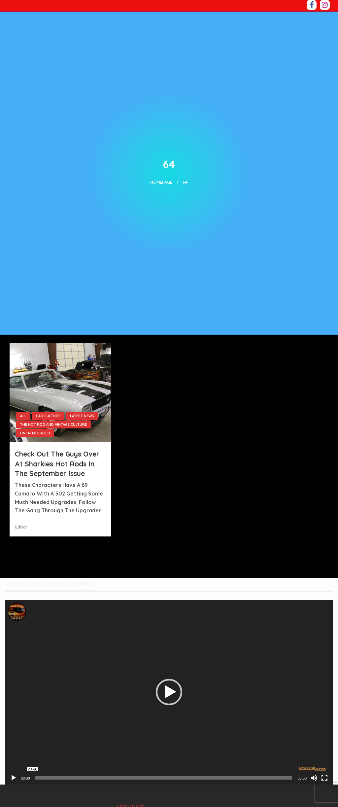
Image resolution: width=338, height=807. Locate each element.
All (23, 416)
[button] (169, 692)
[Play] (13, 778)
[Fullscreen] (324, 778)
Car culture (48, 416)
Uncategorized (35, 433)
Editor (21, 527)
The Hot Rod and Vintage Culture (53, 424)
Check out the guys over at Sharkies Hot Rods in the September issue (57, 464)
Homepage (161, 182)
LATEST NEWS (82, 416)
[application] (169, 692)
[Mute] (314, 778)
